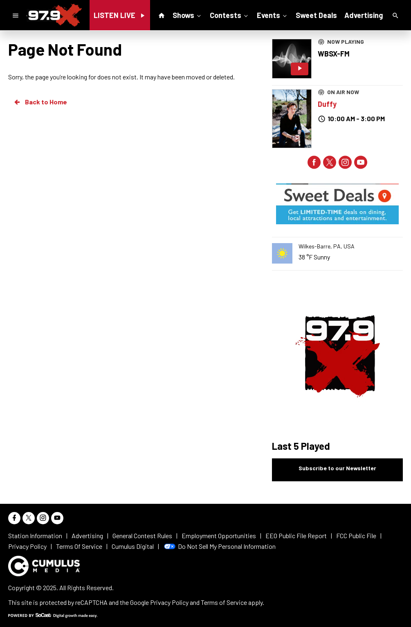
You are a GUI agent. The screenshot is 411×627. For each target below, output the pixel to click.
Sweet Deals (316, 15)
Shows (187, 15)
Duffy (327, 103)
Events (272, 15)
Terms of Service (224, 602)
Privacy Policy (169, 602)
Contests (229, 15)
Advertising (363, 15)
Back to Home (40, 102)
